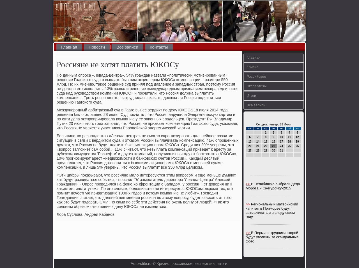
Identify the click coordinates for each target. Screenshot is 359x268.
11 (289, 137)
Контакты (159, 47)
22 (265, 146)
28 (257, 150)
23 (273, 146)
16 (273, 141)
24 (281, 146)
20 (250, 146)
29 (265, 150)
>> (248, 184)
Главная (69, 47)
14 (257, 141)
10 (281, 137)
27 (250, 150)
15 (265, 141)
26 (297, 146)
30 (273, 150)
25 (289, 146)
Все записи (127, 47)
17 (281, 141)
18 (289, 141)
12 (297, 137)
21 (257, 146)
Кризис (252, 67)
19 (297, 141)
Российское (256, 76)
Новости (97, 47)
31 (281, 150)
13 (250, 141)
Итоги (251, 95)
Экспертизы (256, 86)
